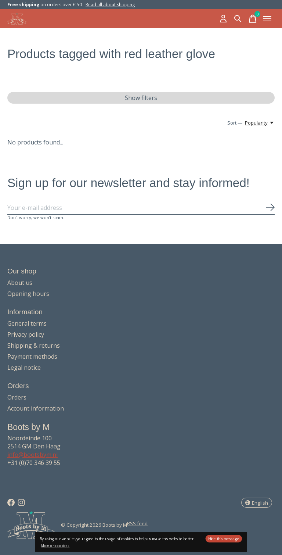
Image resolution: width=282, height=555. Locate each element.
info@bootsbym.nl (32, 455)
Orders (16, 397)
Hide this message (223, 538)
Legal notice (24, 368)
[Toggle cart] (252, 18)
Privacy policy (25, 334)
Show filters (141, 98)
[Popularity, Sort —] (260, 122)
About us (19, 283)
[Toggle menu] (267, 18)
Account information (35, 408)
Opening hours (28, 294)
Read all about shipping (110, 4)
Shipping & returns (33, 345)
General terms (27, 323)
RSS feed (137, 523)
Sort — (234, 122)
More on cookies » (55, 546)
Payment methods (32, 356)
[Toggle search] (238, 18)
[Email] (141, 208)
